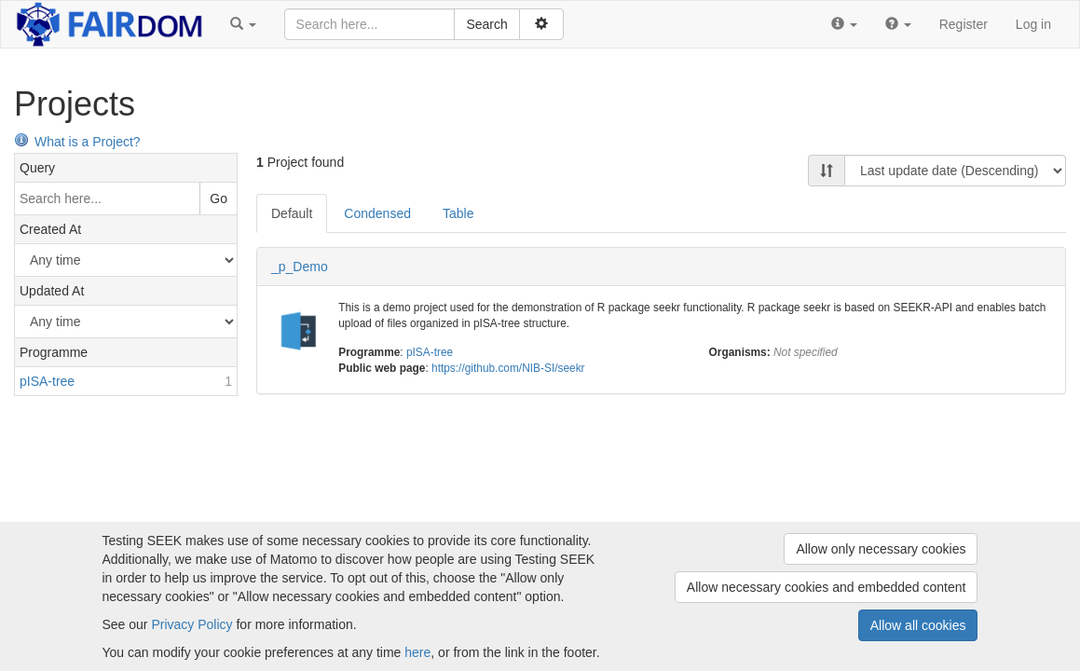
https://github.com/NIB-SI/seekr (508, 368)
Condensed (377, 213)
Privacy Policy (191, 624)
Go (218, 198)
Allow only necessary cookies (880, 548)
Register (963, 24)
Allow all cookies (918, 625)
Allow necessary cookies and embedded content (826, 587)
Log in (1033, 24)
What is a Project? (77, 141)
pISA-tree (429, 352)
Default (291, 213)
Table (458, 213)
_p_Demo (299, 266)
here (417, 652)
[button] (243, 24)
